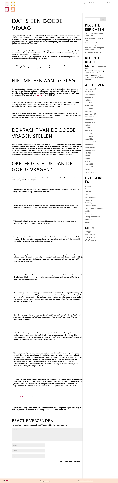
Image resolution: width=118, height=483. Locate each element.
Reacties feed (90, 237)
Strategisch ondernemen (93, 217)
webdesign (89, 219)
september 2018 (90, 94)
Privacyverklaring (45, 481)
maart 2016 (89, 164)
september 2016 (90, 147)
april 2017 (88, 131)
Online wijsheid (90, 205)
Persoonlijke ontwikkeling (94, 208)
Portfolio (92, 3)
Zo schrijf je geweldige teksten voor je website (94, 77)
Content (88, 192)
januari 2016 (89, 170)
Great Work (39, 95)
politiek (87, 211)
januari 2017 (89, 139)
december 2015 (90, 172)
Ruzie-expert (89, 214)
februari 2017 (89, 136)
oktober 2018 (89, 92)
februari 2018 (89, 108)
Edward (87, 75)
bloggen (88, 186)
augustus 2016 (90, 150)
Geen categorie (90, 197)
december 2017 (90, 114)
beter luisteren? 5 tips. (28, 397)
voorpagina (83, 3)
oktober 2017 (89, 119)
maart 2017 (89, 133)
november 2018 (90, 89)
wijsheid (88, 222)
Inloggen (88, 232)
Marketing (88, 203)
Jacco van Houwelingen (93, 71)
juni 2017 (88, 125)
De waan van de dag (92, 73)
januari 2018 (89, 111)
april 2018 (88, 103)
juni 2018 (88, 100)
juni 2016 (88, 156)
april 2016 (88, 161)
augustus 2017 (90, 122)
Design (87, 194)
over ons (100, 3)
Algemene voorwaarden (85, 481)
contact (107, 3)
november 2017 (90, 117)
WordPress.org (90, 240)
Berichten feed (90, 234)
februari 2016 (89, 167)
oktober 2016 (89, 144)
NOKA (8, 480)
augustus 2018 (90, 97)
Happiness (89, 200)
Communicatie (90, 189)
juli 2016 (88, 153)
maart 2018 (89, 106)
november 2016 (90, 142)
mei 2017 (88, 128)
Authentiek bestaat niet (93, 52)
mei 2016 (88, 158)
